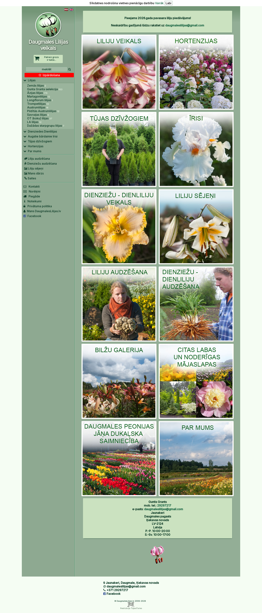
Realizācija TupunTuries (131, 608)
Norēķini (31, 191)
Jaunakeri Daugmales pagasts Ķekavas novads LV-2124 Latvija (157, 520)
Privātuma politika (37, 206)
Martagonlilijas (38, 96)
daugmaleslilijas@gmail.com (184, 25)
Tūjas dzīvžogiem (37, 141)
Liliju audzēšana (36, 158)
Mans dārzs (33, 173)
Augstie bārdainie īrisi (40, 136)
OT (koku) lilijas (39, 118)
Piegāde (31, 196)
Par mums (32, 151)
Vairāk (159, 3)
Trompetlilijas (38, 104)
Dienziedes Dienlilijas (40, 131)
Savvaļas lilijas (38, 114)
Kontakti (31, 186)
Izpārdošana (49, 75)
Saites (29, 178)
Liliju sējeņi (33, 168)
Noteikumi (32, 201)
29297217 (164, 505)
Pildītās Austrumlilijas (43, 111)
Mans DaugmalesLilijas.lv (42, 211)
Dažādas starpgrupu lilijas (45, 125)
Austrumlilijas (37, 107)
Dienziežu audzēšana (40, 163)
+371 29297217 (117, 590)
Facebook (32, 216)
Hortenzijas (33, 146)
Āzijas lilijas (37, 93)
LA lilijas (34, 122)
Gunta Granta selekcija (44, 89)
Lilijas (29, 80)
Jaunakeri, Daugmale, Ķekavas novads (132, 583)
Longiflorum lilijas (40, 100)
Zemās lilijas (36, 85)
